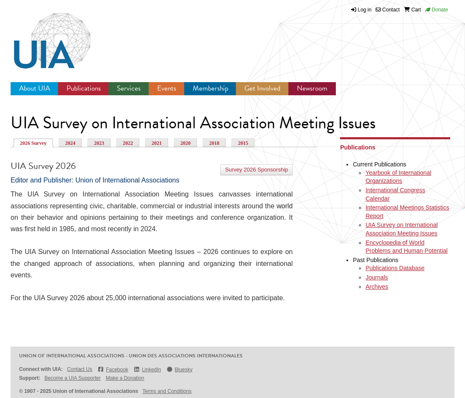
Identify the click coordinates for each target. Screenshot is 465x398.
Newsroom (312, 88)
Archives (376, 286)
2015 (243, 143)
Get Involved (262, 88)
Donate (436, 10)
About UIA (34, 88)
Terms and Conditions (166, 391)
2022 (128, 143)
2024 (70, 143)
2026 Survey (33, 143)
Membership (210, 88)
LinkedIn (147, 369)
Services (129, 88)
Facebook (112, 369)
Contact (388, 10)
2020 (185, 143)
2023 (99, 143)
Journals (376, 277)
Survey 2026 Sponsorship (256, 169)
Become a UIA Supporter (72, 378)
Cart (412, 10)
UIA (42, 36)
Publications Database (394, 268)
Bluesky (179, 369)
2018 (214, 143)
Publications (83, 88)
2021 (157, 143)
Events (166, 88)
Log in (365, 10)
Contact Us (79, 369)
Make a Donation (125, 378)
